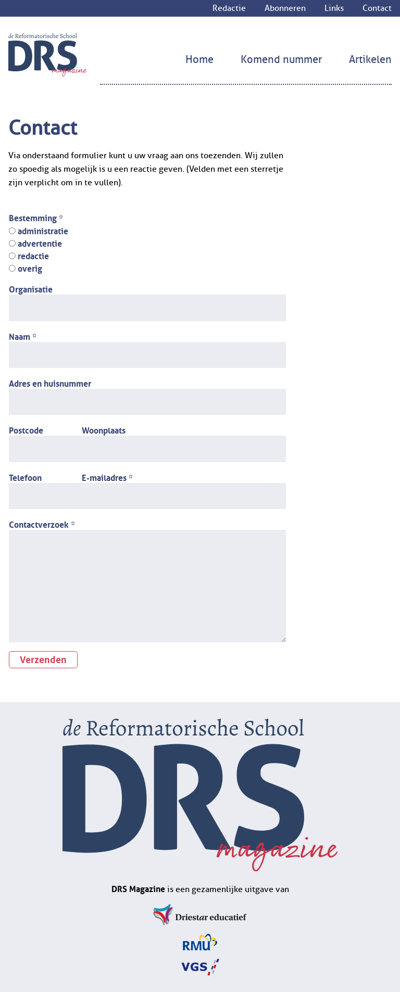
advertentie (35, 242)
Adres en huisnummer (50, 382)
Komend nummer (281, 59)
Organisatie (31, 288)
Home (199, 59)
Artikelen (370, 59)
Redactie (229, 8)
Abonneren (285, 8)
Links (334, 8)
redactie (29, 255)
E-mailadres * (107, 476)
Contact (377, 8)
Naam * (22, 335)
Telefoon (25, 476)
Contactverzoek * (42, 523)
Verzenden (43, 658)
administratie (38, 230)
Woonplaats (104, 429)
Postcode (26, 429)
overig (25, 267)
